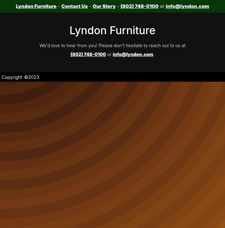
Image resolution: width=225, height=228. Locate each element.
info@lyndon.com (187, 6)
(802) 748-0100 (140, 6)
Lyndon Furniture (36, 6)
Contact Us (74, 6)
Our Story (104, 6)
